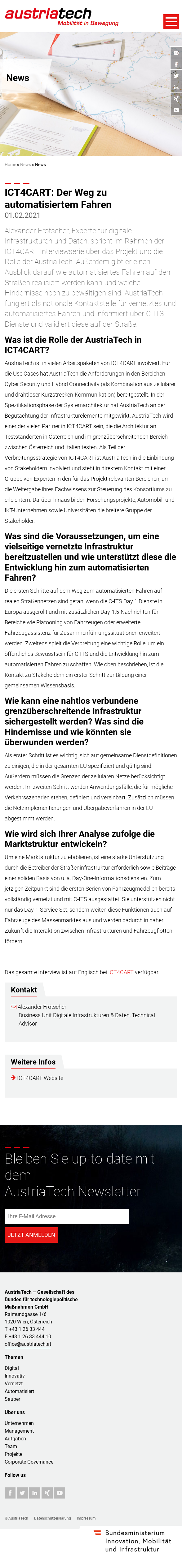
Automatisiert (19, 1391)
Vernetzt (14, 1384)
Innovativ (15, 1376)
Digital (12, 1368)
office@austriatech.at (28, 1344)
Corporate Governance (29, 1462)
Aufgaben (15, 1439)
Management (19, 1431)
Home (10, 164)
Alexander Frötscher (38, 1007)
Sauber (12, 1399)
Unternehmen (19, 1423)
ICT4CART (121, 972)
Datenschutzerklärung (52, 1518)
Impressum (86, 1518)
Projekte (13, 1454)
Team (11, 1446)
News (25, 164)
